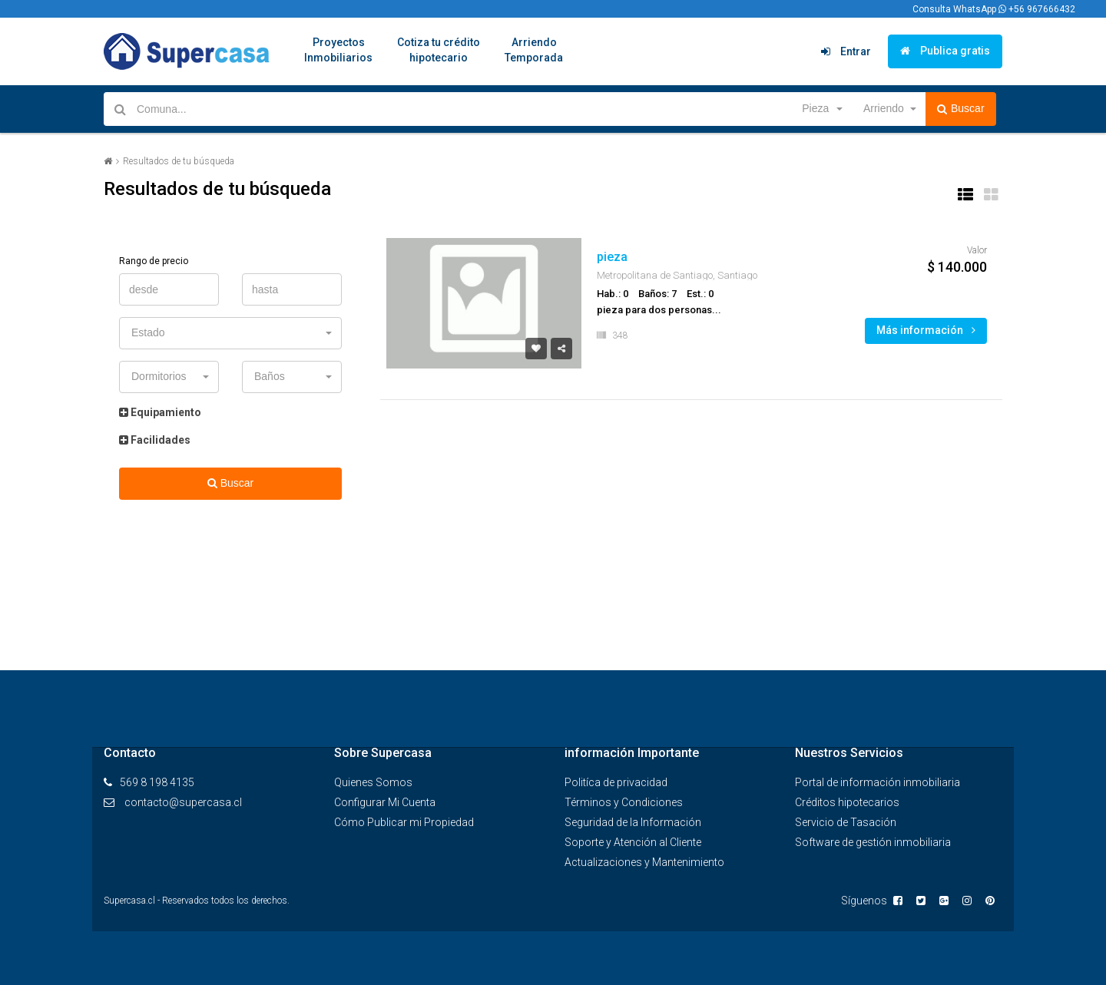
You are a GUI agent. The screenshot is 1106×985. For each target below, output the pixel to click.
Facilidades (154, 440)
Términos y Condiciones (624, 802)
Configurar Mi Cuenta (384, 802)
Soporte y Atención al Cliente (633, 842)
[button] (821, 109)
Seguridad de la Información (633, 822)
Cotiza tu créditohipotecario (438, 50)
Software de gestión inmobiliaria (873, 842)
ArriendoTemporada (534, 50)
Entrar (846, 51)
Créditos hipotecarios (847, 802)
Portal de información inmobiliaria (877, 782)
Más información (925, 330)
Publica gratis (945, 51)
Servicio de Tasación (845, 822)
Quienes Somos (373, 782)
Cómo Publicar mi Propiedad (404, 822)
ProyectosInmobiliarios (338, 50)
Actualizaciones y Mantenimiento (644, 862)
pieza (612, 257)
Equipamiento (160, 412)
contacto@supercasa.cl (183, 802)
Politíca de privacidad (616, 782)
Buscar (961, 109)
